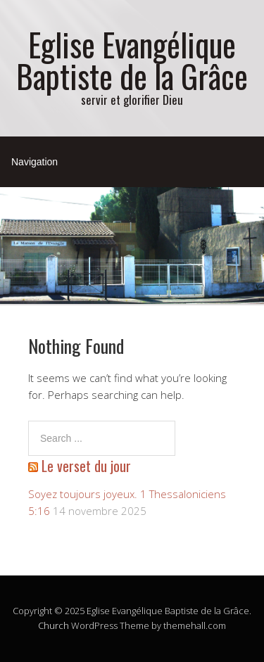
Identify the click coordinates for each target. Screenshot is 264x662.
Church (53, 625)
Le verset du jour (86, 465)
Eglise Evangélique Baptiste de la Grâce (132, 59)
